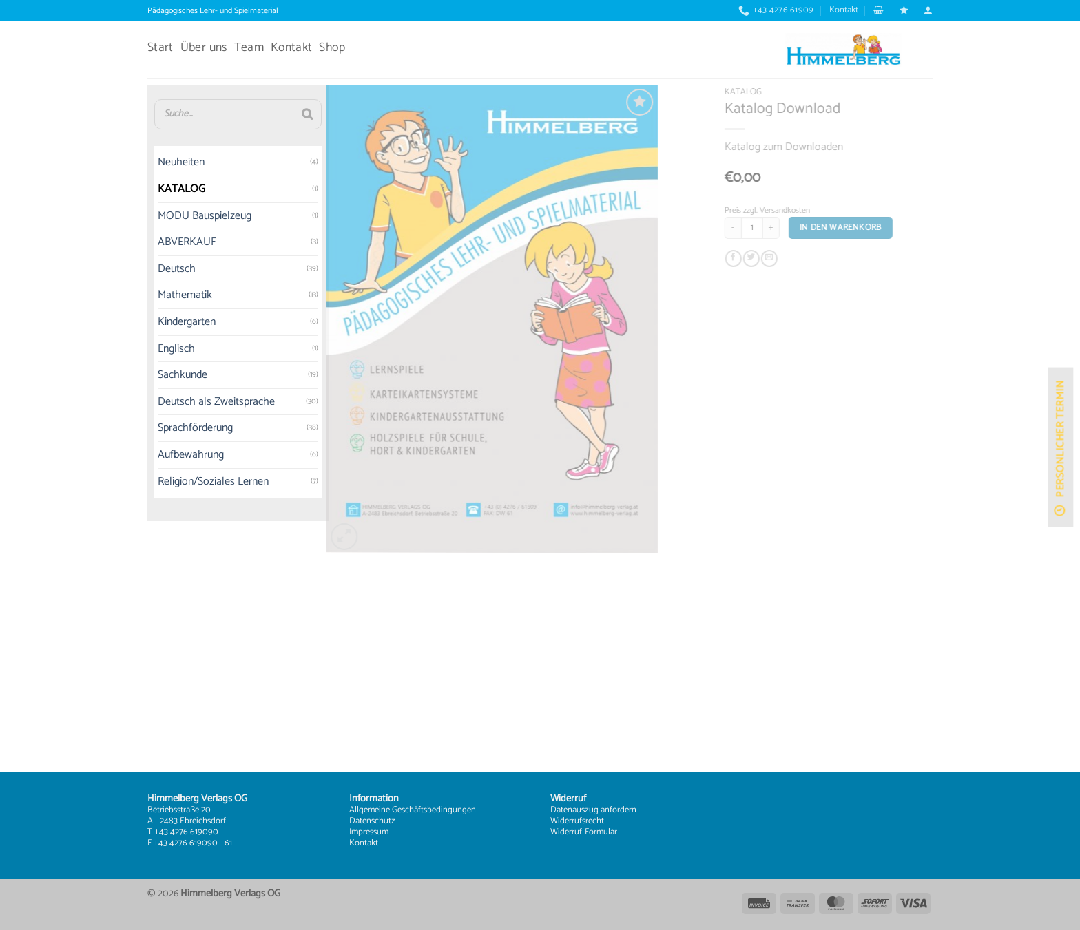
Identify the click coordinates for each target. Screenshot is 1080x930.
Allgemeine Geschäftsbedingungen (412, 810)
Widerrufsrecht (577, 821)
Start (160, 48)
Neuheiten (155, 163)
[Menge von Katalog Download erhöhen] (788, 228)
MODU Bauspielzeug (178, 216)
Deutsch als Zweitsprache (190, 401)
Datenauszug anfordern (593, 810)
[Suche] (280, 114)
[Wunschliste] (904, 10)
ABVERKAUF (161, 242)
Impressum (368, 832)
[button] (878, 10)
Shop (331, 48)
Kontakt (843, 10)
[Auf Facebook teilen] (750, 259)
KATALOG (155, 189)
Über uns (203, 48)
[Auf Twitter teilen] (768, 259)
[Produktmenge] (769, 228)
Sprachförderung (169, 428)
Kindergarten (160, 322)
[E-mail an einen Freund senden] (786, 259)
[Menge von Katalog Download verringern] (749, 228)
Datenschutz (372, 821)
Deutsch (150, 269)
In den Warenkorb (857, 227)
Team (249, 48)
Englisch (150, 348)
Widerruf (566, 832)
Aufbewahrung (165, 454)
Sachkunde (156, 375)
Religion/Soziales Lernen (187, 481)
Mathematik (159, 295)
